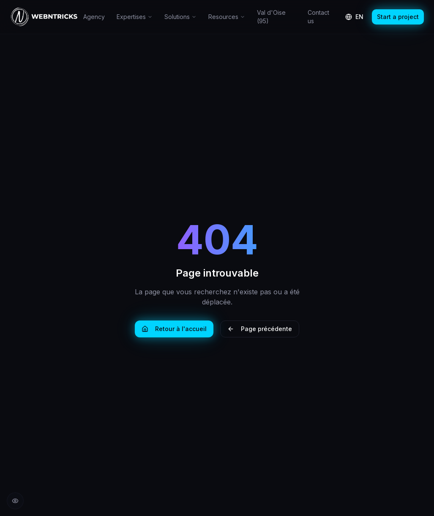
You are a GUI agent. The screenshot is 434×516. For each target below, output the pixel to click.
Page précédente (259, 328)
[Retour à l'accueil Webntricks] (44, 17)
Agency (94, 16)
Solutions (180, 16)
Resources (226, 16)
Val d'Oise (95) (271, 16)
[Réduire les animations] (15, 500)
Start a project (398, 16)
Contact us (318, 16)
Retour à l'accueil (174, 328)
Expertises (135, 16)
